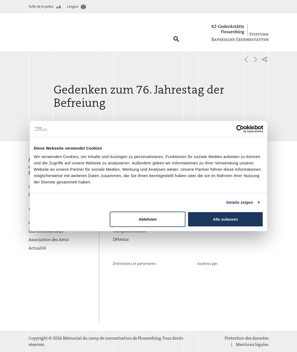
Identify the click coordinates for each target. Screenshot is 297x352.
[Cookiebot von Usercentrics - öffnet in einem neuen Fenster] (240, 129)
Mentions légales (252, 344)
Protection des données (247, 338)
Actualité (37, 248)
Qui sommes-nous (45, 231)
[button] (265, 59)
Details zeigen (239, 202)
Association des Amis (48, 239)
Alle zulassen (225, 219)
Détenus (121, 239)
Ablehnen (148, 219)
